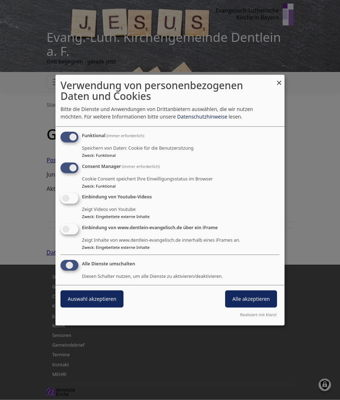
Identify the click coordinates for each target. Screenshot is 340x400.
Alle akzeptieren (251, 298)
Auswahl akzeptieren (92, 298)
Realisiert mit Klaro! (258, 314)
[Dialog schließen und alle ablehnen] (279, 78)
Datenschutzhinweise (202, 116)
